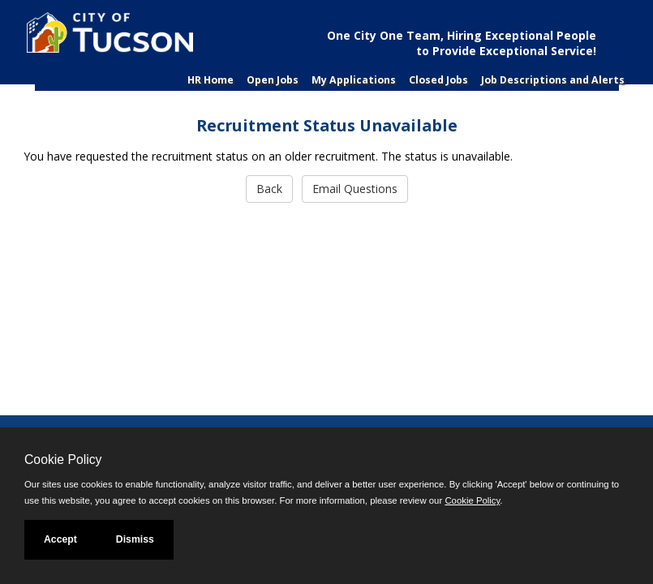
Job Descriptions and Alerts (553, 80)
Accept (60, 539)
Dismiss (135, 539)
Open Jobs (273, 80)
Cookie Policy (62, 459)
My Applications (353, 80)
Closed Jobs (438, 80)
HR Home (210, 80)
